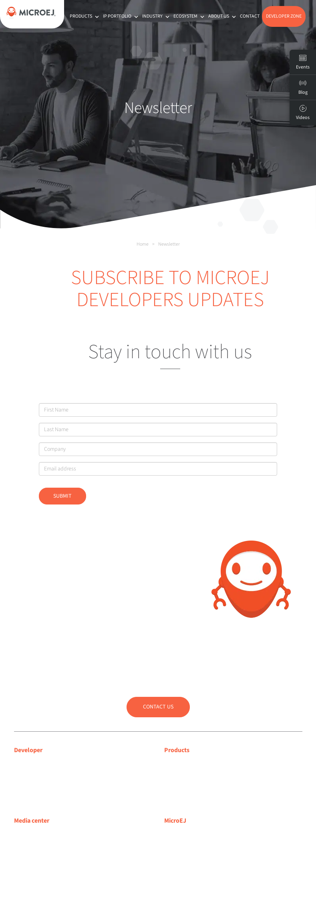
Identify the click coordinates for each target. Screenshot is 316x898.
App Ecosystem (183, 784)
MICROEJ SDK (181, 774)
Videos (303, 112)
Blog (170, 844)
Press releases (32, 844)
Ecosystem (189, 16)
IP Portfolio (121, 16)
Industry (156, 16)
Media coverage (34, 834)
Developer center (36, 764)
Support (24, 774)
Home (143, 244)
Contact (250, 16)
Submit (62, 496)
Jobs (170, 875)
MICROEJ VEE (181, 764)
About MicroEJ (182, 834)
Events (303, 62)
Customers (178, 855)
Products (85, 16)
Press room (28, 855)
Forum (22, 784)
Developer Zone (284, 16)
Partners (175, 865)
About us (223, 16)
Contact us (158, 707)
